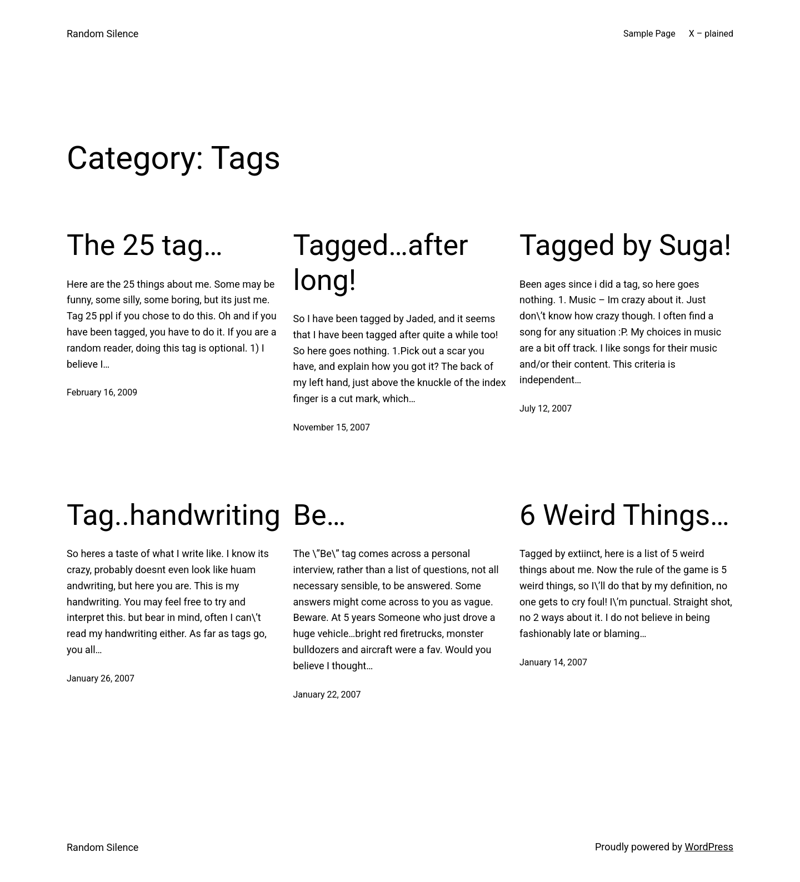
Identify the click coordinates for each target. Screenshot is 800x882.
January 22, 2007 (327, 694)
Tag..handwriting (174, 515)
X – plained (711, 33)
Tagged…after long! (380, 262)
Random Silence (102, 33)
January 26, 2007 (100, 678)
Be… (319, 515)
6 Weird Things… (624, 515)
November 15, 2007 (332, 427)
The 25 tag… (145, 245)
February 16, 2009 (102, 392)
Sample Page (649, 33)
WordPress (709, 847)
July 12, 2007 (545, 408)
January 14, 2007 (553, 662)
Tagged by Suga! (625, 245)
